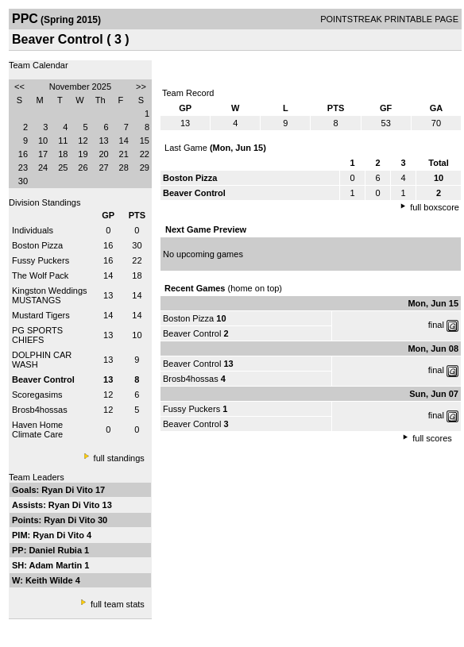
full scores (432, 438)
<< (19, 86)
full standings (119, 458)
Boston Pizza (37, 245)
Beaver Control (192, 333)
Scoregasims (37, 394)
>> (141, 86)
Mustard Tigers (41, 315)
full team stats (118, 604)
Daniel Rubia (56, 550)
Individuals (32, 230)
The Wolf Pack (40, 275)
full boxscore (434, 207)
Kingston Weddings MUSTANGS (49, 295)
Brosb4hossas (40, 409)
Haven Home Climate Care (37, 429)
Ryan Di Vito (68, 490)
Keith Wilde (50, 580)
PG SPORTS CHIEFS (37, 335)
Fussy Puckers (40, 260)
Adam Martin (57, 565)
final (436, 324)
